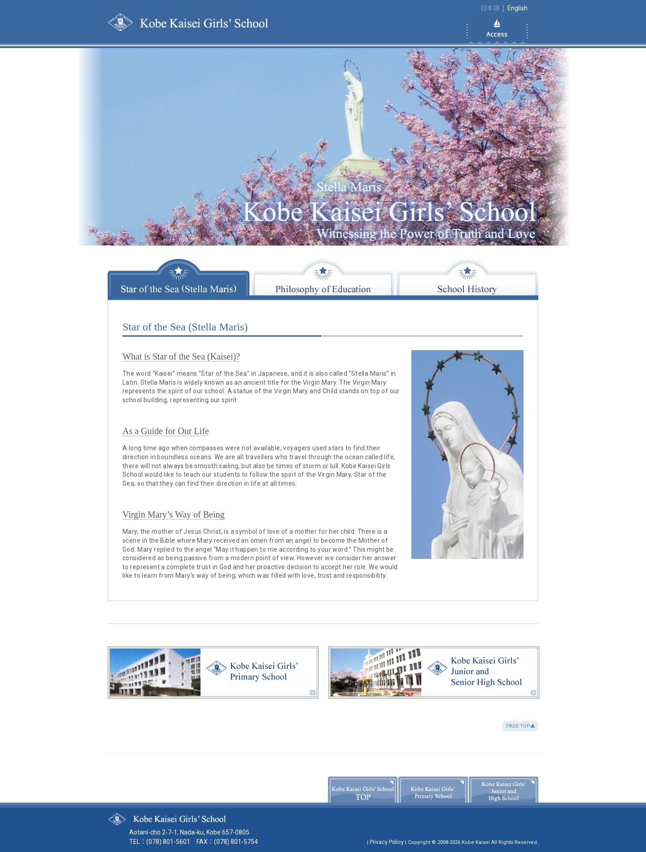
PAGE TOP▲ (520, 726)
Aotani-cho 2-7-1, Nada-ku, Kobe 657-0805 (189, 832)
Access (497, 31)
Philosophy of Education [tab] (323, 277)
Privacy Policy (387, 842)
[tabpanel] (323, 450)
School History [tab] (467, 277)
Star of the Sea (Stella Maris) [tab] (178, 277)
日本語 (489, 8)
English (517, 8)
